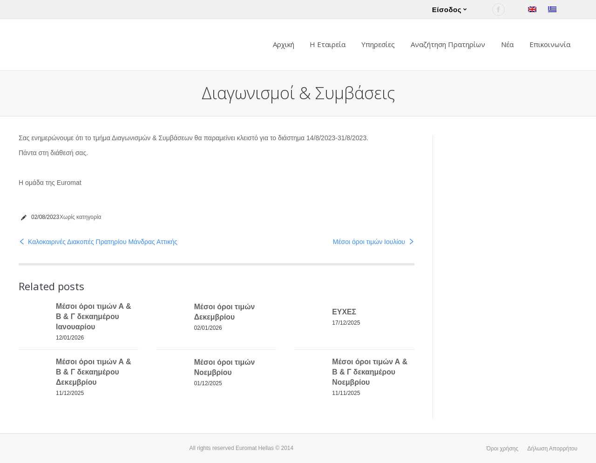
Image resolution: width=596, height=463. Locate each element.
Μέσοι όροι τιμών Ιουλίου (369, 241)
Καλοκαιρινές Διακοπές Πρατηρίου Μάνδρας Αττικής (102, 241)
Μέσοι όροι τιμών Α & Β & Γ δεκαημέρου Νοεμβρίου (369, 372)
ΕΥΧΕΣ (344, 312)
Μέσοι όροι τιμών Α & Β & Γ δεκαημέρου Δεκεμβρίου (93, 372)
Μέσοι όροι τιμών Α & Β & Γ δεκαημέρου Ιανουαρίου (93, 316)
